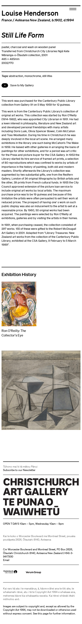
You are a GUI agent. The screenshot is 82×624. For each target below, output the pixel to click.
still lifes (47, 76)
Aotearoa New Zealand (32, 20)
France (7, 20)
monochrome (32, 76)
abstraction (16, 76)
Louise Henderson (30, 12)
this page (43, 613)
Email (6, 560)
